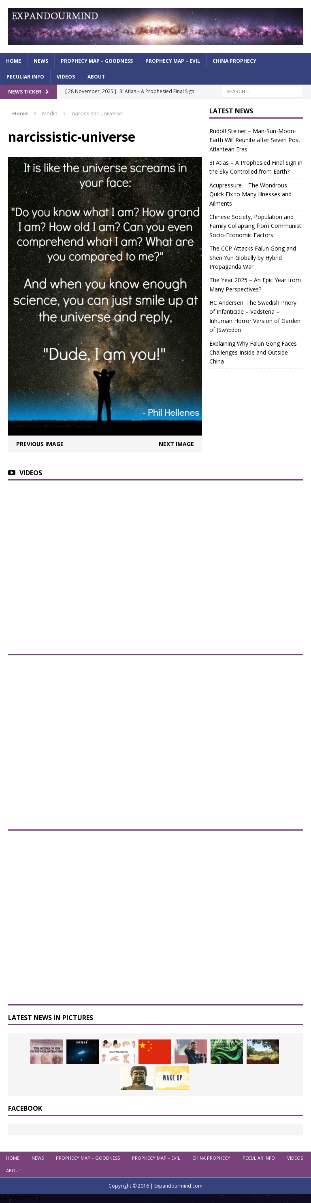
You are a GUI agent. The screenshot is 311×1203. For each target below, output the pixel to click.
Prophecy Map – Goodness (97, 60)
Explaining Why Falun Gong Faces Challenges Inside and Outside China (253, 353)
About (96, 76)
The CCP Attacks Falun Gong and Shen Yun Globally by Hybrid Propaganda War (252, 257)
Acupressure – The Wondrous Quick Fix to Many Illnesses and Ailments (250, 194)
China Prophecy (234, 60)
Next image (176, 444)
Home (13, 60)
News (41, 60)
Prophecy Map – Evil (172, 60)
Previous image (40, 444)
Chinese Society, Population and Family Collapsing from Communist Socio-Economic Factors (255, 226)
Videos (66, 76)
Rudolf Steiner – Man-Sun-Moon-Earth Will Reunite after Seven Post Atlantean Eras (254, 140)
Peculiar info (25, 76)
